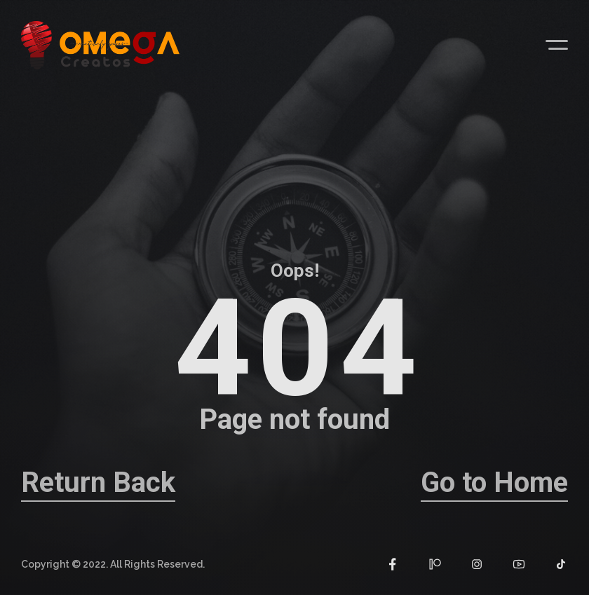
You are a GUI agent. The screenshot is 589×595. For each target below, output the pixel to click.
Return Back (98, 482)
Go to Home (494, 482)
